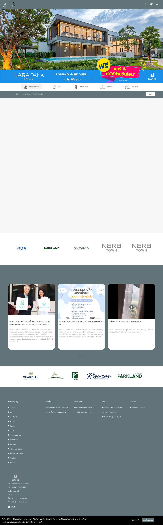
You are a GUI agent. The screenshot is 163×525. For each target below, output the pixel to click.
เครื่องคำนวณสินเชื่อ (16, 449)
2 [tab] (72, 79)
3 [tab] (75, 79)
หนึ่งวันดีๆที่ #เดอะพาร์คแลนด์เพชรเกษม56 (126, 321)
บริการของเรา (14, 444)
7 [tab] (89, 79)
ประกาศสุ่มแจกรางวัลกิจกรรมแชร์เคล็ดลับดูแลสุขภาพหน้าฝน (81, 323)
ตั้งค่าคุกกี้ (135, 520)
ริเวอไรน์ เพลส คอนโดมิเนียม (84, 412)
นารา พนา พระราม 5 (138, 407)
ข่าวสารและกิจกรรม (15, 435)
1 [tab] (68, 79)
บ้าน (11, 412)
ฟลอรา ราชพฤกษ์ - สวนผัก (112, 417)
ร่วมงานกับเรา (14, 439)
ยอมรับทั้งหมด (148, 520)
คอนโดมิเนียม (14, 417)
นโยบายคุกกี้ (37, 522)
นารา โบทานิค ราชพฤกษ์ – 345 (57, 412)
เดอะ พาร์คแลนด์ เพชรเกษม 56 (85, 407)
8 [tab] (93, 79)
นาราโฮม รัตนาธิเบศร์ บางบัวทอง (57, 407)
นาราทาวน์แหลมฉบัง (109, 412)
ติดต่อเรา (12, 462)
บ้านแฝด (12, 426)
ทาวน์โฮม (12, 421)
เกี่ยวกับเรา (13, 458)
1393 (11, 506)
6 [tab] (86, 79)
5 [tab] (82, 79)
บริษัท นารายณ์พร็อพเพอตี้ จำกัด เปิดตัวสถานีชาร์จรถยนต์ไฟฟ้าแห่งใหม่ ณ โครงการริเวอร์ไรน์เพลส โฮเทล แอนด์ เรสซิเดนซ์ (30, 324)
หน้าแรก (12, 407)
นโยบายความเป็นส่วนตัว (17, 453)
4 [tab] (79, 79)
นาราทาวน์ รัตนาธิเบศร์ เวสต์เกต (113, 407)
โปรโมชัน (12, 430)
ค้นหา (150, 94)
